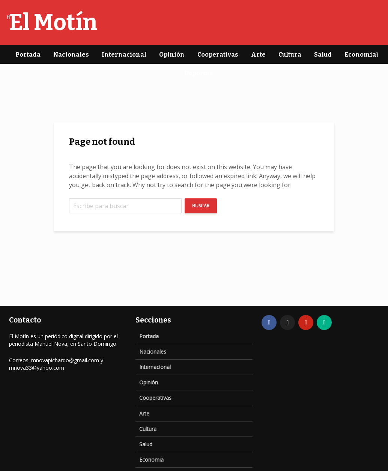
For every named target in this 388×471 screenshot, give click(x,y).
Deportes (198, 73)
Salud (323, 54)
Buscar (200, 205)
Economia (360, 54)
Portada (28, 54)
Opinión (172, 54)
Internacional (124, 54)
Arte (258, 54)
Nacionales (71, 54)
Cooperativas (217, 54)
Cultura (289, 54)
